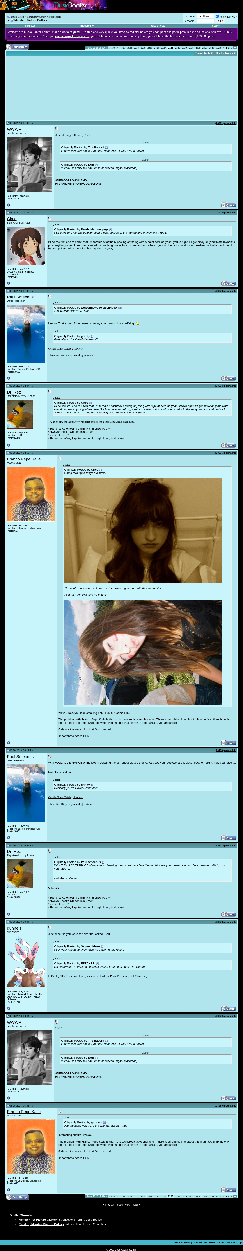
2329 (177, 47)
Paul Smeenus (20, 297)
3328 (218, 47)
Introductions (54, 16)
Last (229, 47)
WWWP (14, 129)
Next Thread (131, 1204)
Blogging (85, 25)
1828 (129, 47)
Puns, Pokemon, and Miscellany (129, 976)
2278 (143, 47)
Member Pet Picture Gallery (38, 1219)
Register (30, 25)
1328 (122, 47)
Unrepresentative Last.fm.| (94, 976)
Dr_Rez (14, 392)
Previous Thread (114, 1204)
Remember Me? (226, 16)
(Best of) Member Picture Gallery (41, 1224)
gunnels (14, 928)
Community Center (36, 16)
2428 (204, 47)
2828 (211, 47)
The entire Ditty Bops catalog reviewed (71, 355)
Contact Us (200, 1242)
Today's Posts (157, 25)
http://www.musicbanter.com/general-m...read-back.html (101, 421)
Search (216, 25)
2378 (198, 47)
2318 (149, 47)
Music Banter (17, 16)
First (112, 47)
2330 (184, 47)
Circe (12, 219)
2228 (136, 47)
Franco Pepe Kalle (24, 459)
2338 (191, 47)
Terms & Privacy (183, 1242)
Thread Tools (202, 53)
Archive (231, 1242)
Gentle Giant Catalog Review (65, 348)
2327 (163, 47)
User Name (190, 16)
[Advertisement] (44, 88)
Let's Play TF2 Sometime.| (63, 976)
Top (240, 1242)
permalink (230, 123)
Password (189, 21)
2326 (156, 47)
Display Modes (224, 53)
